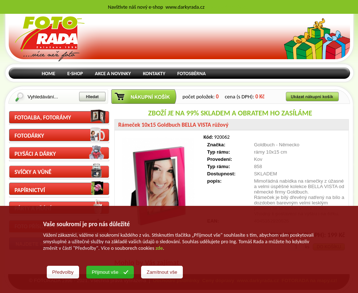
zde (159, 248)
